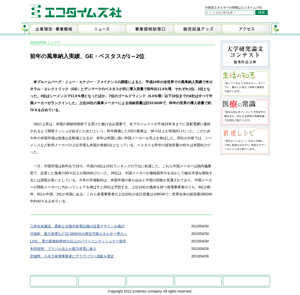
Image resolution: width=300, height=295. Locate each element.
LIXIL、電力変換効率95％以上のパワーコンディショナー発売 (78, 241)
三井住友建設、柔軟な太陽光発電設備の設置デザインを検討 (77, 226)
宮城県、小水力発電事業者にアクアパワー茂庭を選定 (72, 256)
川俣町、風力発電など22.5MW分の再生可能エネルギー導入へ (78, 234)
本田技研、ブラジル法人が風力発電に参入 (63, 249)
